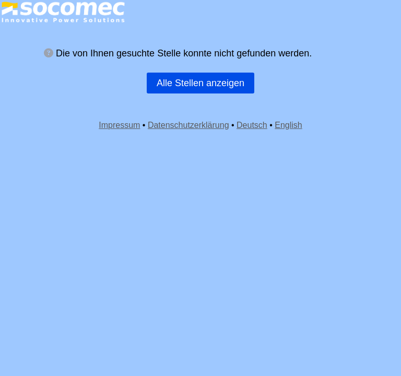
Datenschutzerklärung (188, 125)
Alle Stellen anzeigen (200, 83)
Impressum (119, 125)
